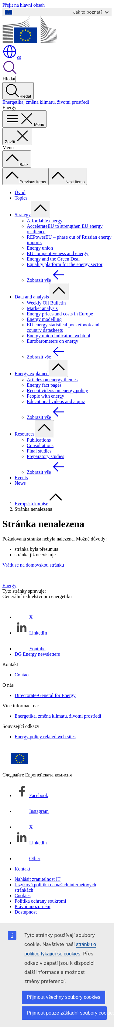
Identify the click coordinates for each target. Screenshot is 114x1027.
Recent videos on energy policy (57, 390)
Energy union (40, 248)
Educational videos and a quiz (56, 401)
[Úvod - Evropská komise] (29, 41)
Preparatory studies (45, 456)
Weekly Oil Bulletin (46, 302)
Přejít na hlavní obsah (23, 5)
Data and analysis (32, 296)
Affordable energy (44, 220)
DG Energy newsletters (37, 654)
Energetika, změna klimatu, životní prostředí (45, 102)
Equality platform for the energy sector (64, 264)
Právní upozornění (32, 906)
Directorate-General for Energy (45, 695)
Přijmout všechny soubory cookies (63, 997)
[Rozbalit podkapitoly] (40, 209)
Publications (39, 440)
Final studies (39, 450)
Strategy (23, 214)
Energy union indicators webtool (58, 335)
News (20, 483)
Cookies (22, 895)
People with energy (45, 396)
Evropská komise (31, 503)
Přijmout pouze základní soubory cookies (67, 1012)
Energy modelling (44, 319)
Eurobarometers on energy (52, 341)
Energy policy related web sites (45, 736)
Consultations (40, 445)
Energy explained (32, 373)
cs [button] (11, 57)
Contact (22, 674)
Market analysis (42, 308)
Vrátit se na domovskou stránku (33, 564)
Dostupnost (26, 911)
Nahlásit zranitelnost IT (37, 879)
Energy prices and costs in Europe (60, 313)
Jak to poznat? (91, 12)
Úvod (20, 192)
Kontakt (22, 868)
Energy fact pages (44, 385)
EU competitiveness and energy (57, 253)
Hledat (9, 78)
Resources (25, 433)
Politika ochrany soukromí (40, 901)
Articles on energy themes (52, 379)
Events (21, 477)
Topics (21, 197)
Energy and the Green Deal (53, 258)
